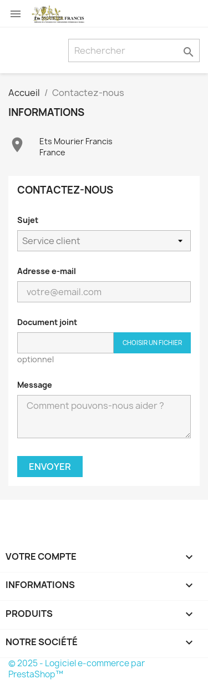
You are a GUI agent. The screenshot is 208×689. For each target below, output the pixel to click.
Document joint (47, 322)
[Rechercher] (134, 50)
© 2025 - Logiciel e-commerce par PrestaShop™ (76, 668)
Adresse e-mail (46, 271)
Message (34, 384)
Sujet (27, 220)
